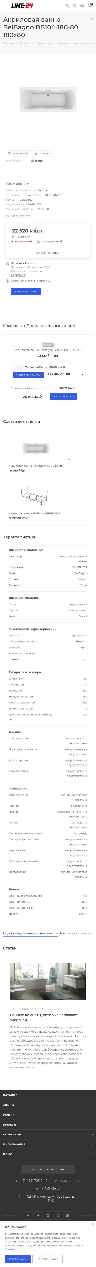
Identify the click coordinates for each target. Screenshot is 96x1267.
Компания (12, 1134)
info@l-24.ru (51, 1188)
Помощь (10, 1154)
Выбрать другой (28, 375)
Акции (8, 1104)
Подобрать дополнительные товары (30, 933)
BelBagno (26, 199)
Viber (58, 1215)
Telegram (38, 1215)
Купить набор (65, 396)
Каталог (10, 1095)
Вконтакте (28, 1215)
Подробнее (18, 274)
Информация (14, 1144)
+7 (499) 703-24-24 (35, 1180)
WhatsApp (67, 1215)
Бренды (9, 1124)
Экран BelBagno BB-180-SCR (45, 367)
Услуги (9, 1114)
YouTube (48, 1215)
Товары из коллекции (76, 933)
